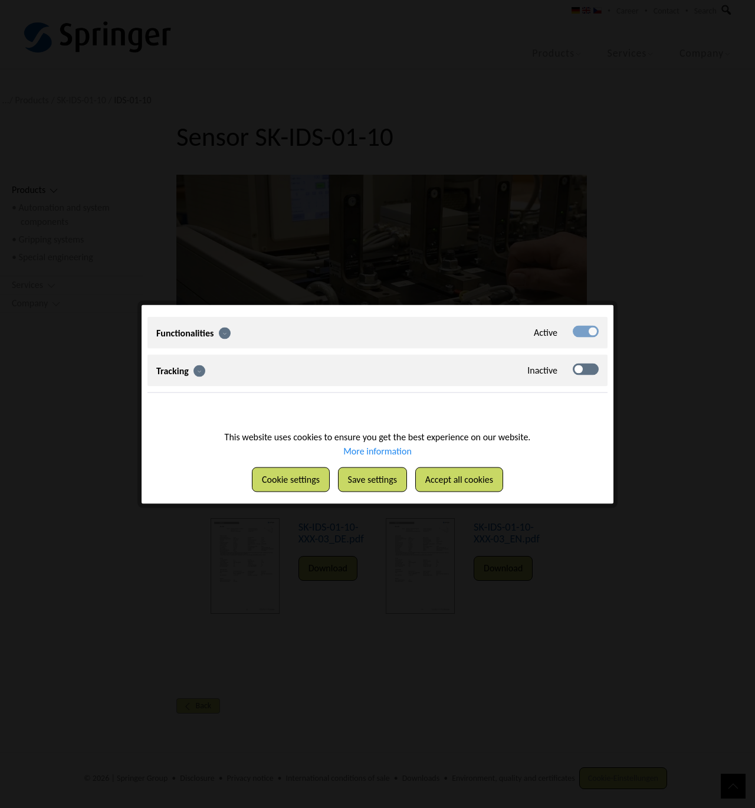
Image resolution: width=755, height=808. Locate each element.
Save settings (372, 479)
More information (377, 450)
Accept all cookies (459, 479)
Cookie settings (291, 479)
